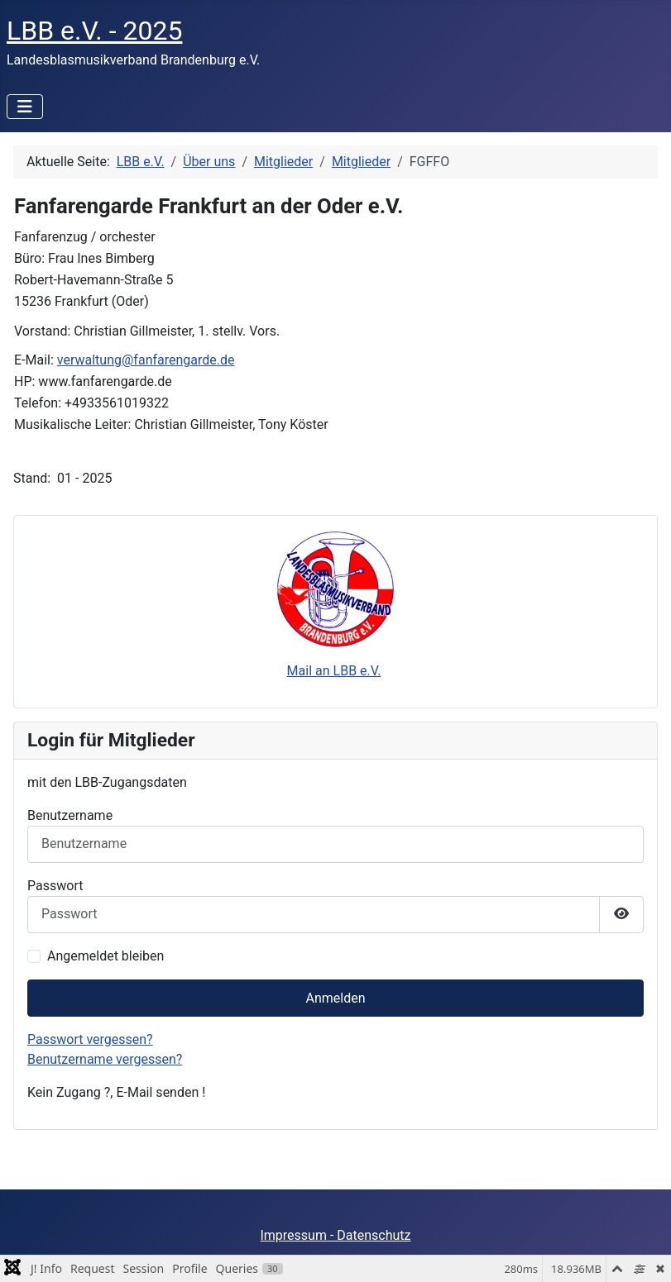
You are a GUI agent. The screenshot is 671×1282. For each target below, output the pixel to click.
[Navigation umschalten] (25, 106)
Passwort (55, 886)
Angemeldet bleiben (105, 956)
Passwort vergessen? (90, 1039)
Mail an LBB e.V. (334, 671)
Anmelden (335, 998)
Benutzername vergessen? (104, 1059)
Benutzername (70, 815)
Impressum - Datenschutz (335, 1235)
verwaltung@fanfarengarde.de (146, 360)
